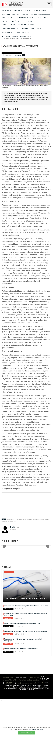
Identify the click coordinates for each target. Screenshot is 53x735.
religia (35, 519)
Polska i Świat (31, 687)
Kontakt (25, 32)
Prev (4, 546)
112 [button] (13, 18)
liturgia (47, 519)
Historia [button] (34, 18)
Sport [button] (5, 18)
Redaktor (18, 55)
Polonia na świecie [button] (27, 25)
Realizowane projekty (11, 28)
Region (46, 682)
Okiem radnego (43, 687)
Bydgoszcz (44, 677)
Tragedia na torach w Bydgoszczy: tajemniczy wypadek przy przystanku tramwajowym (23, 640)
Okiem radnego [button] (9, 25)
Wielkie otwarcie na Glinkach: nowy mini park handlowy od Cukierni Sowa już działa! (26, 606)
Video (18, 32)
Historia (45, 685)
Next (47, 546)
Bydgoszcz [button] (29, 10)
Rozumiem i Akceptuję (26, 733)
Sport (24, 685)
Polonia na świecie (11, 688)
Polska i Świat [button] (29, 21)
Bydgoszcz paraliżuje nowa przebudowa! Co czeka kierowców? (20, 648)
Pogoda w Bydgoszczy (40, 14)
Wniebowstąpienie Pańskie (23, 519)
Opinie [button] (5, 21)
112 (29, 685)
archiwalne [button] (8, 32)
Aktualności (10, 519)
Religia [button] (44, 18)
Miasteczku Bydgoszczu (32, 28)
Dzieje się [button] (17, 10)
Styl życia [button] (16, 21)
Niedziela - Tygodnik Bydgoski (21, 36)
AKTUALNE (6, 14)
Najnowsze (6, 10)
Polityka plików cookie (36, 729)
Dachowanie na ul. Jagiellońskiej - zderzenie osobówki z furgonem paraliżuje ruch (25, 631)
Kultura (45, 681)
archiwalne (23, 689)
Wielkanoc (40, 519)
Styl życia (22, 687)
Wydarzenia (41, 10)
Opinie (15, 687)
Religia (7, 36)
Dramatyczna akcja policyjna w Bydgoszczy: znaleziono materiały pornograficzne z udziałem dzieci (26, 614)
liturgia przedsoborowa (9, 521)
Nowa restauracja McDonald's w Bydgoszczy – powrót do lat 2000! (22, 623)
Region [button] (26, 14)
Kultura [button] (16, 14)
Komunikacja (22, 18)
